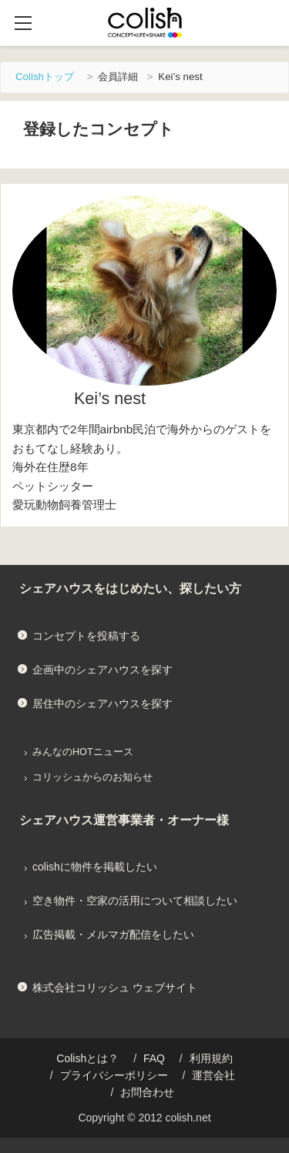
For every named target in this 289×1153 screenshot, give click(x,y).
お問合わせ (147, 1092)
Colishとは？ (87, 1058)
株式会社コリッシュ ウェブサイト (114, 987)
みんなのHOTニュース (82, 752)
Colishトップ (44, 76)
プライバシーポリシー (114, 1075)
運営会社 (213, 1075)
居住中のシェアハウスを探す (102, 703)
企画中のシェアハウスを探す (102, 669)
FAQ (154, 1058)
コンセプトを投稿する (86, 636)
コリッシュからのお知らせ (92, 777)
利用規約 (211, 1058)
